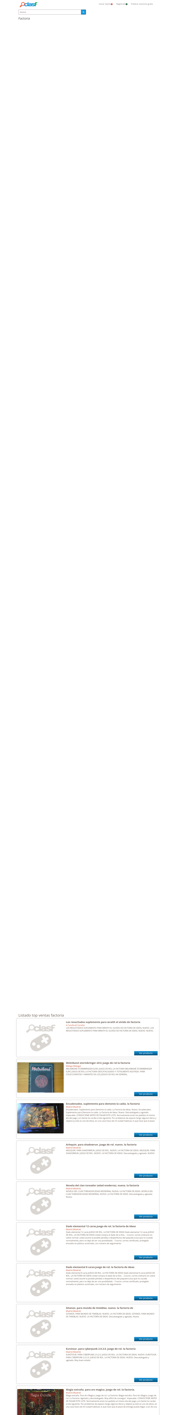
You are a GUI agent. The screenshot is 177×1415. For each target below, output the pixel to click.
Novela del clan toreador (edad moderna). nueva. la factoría (102, 1185)
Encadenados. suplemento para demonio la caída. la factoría (103, 1103)
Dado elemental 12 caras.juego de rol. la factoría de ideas (101, 1226)
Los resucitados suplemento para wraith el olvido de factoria (103, 1022)
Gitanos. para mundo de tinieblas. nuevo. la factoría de (99, 1308)
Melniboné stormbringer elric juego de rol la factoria (98, 1063)
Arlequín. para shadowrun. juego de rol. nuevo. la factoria (101, 1144)
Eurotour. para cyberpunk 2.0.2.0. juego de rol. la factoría (101, 1348)
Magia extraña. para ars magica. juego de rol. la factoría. (100, 1389)
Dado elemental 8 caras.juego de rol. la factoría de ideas (100, 1267)
